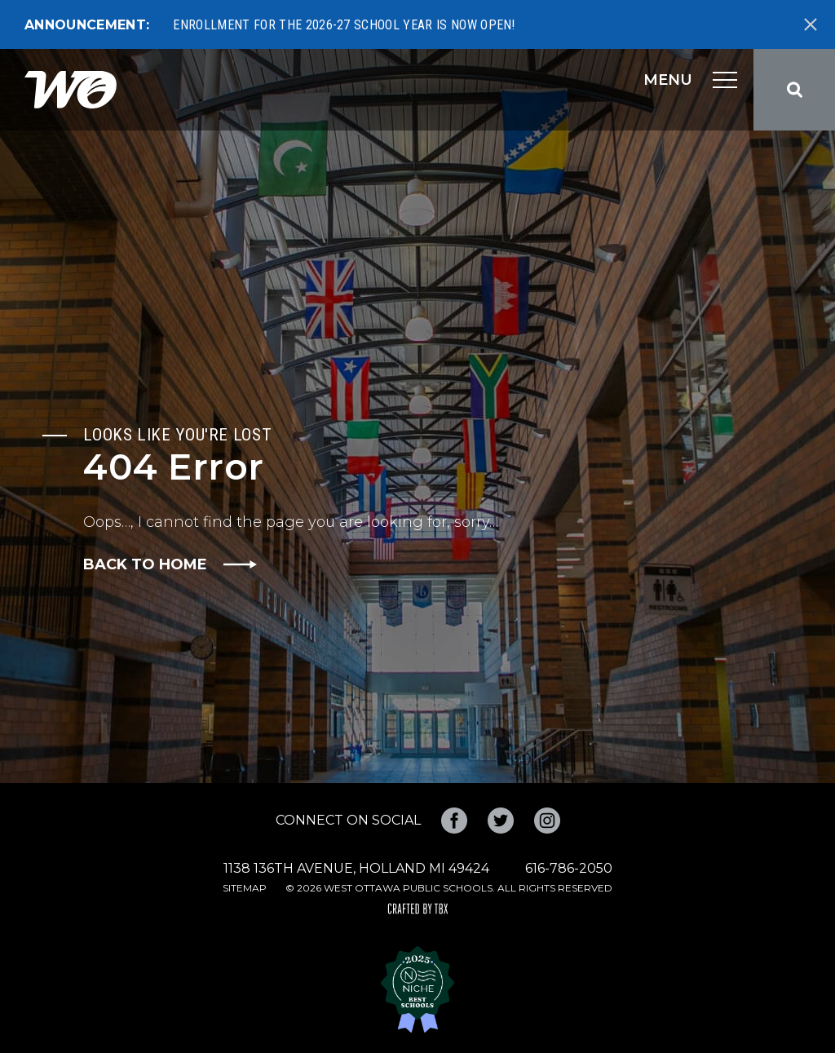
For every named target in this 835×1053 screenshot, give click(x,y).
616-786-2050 (568, 868)
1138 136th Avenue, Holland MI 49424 (356, 868)
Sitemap (245, 888)
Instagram (547, 820)
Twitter (501, 820)
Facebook (454, 820)
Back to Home (145, 564)
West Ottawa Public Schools (70, 89)
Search (794, 90)
